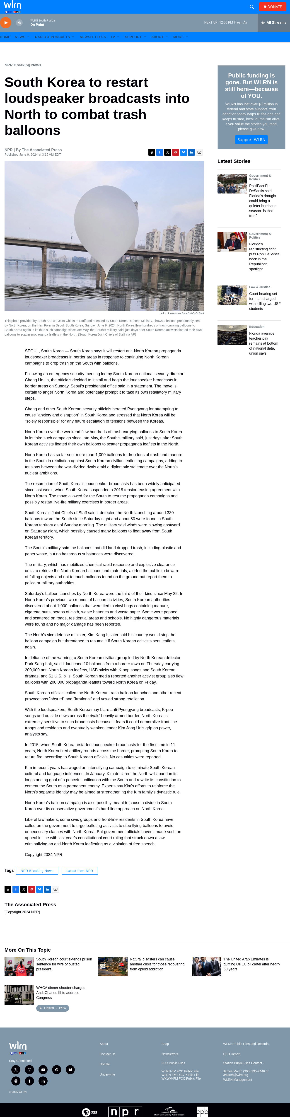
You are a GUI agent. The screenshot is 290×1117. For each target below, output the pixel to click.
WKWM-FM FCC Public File (181, 1088)
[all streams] (274, 33)
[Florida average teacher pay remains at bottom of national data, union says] (232, 345)
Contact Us (107, 1064)
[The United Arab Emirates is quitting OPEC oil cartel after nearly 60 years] (206, 976)
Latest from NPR (79, 881)
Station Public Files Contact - (243, 1073)
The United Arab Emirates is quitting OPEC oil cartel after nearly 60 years (252, 974)
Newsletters (93, 47)
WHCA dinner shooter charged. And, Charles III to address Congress (61, 1003)
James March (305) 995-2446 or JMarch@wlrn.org (245, 1083)
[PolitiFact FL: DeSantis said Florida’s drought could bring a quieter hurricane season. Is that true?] (232, 194)
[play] (5, 33)
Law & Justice (259, 297)
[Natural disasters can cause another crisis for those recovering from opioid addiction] (113, 976)
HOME (5, 47)
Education (257, 337)
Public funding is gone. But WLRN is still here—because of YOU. (251, 95)
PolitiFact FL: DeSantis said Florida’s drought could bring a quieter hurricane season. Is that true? (262, 211)
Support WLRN (251, 149)
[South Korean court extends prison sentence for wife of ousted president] (19, 976)
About (158, 47)
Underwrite (107, 1084)
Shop (165, 1054)
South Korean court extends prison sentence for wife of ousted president (64, 974)
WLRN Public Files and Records (245, 1054)
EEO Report (231, 1064)
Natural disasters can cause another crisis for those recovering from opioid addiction (157, 974)
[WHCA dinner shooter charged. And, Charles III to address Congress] (19, 1005)
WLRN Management (237, 1090)
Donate (105, 1074)
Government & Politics (260, 187)
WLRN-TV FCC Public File (180, 1081)
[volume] (19, 33)
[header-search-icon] (253, 12)
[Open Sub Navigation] (29, 47)
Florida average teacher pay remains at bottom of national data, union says (263, 353)
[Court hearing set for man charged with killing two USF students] (232, 305)
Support (133, 47)
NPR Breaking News (23, 75)
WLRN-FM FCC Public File (180, 1085)
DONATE (277, 12)
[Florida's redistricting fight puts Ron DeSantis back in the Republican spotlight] (232, 252)
